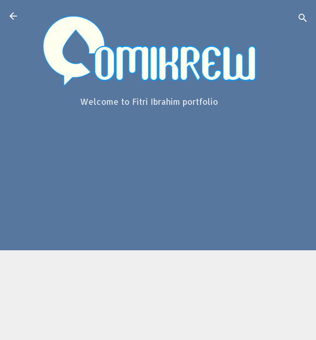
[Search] (302, 19)
